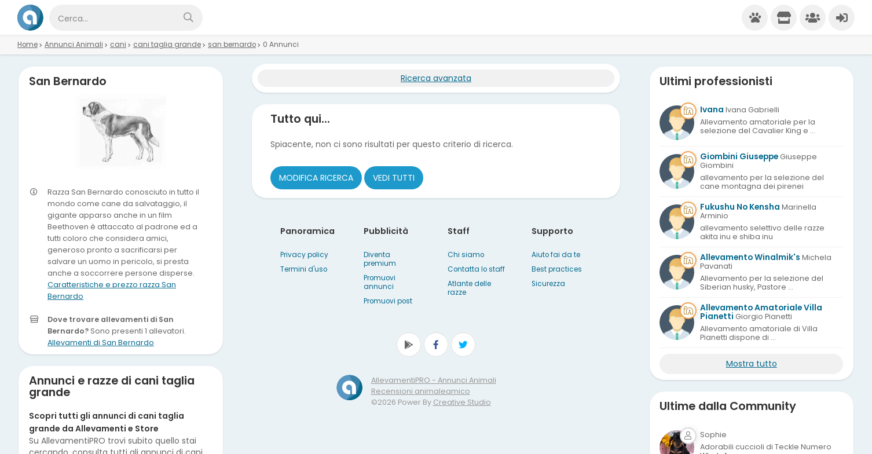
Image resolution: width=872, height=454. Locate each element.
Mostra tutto (751, 363)
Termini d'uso (303, 269)
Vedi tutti (394, 178)
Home (27, 44)
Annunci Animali (74, 44)
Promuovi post (388, 301)
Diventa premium (380, 259)
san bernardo (232, 44)
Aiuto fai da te (556, 254)
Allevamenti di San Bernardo (100, 342)
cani (118, 44)
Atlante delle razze (469, 288)
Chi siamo (466, 254)
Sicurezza (548, 283)
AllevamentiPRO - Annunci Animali (433, 380)
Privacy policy (304, 254)
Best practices (557, 269)
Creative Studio (462, 402)
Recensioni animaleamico (420, 391)
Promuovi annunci (379, 282)
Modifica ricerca (316, 178)
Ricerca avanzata (436, 78)
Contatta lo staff (476, 269)
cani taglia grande (167, 44)
